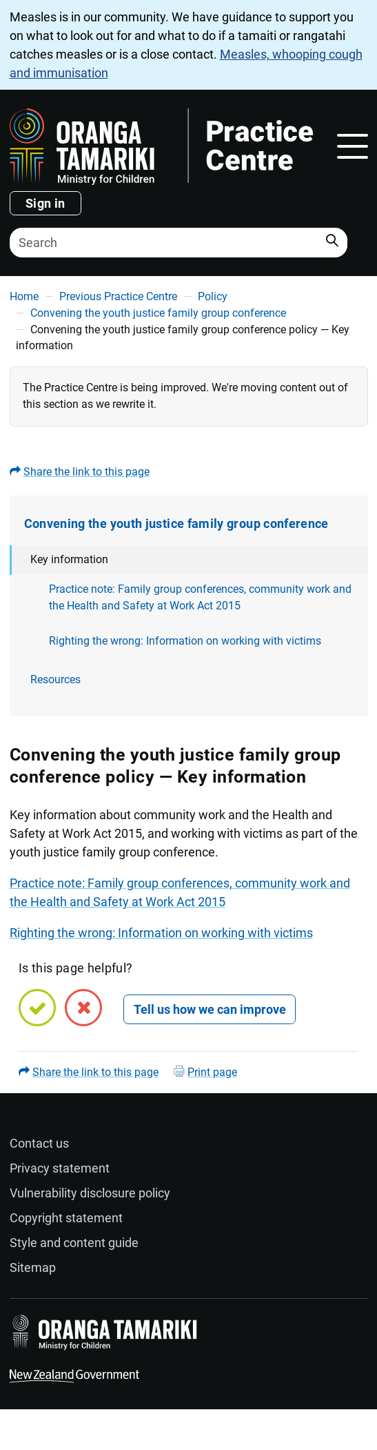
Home (24, 296)
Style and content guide (74, 1242)
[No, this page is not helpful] (83, 1007)
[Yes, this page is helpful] (37, 1007)
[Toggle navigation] (352, 146)
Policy (212, 296)
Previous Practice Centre (118, 296)
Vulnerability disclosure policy (90, 1193)
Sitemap (33, 1267)
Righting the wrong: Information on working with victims (185, 640)
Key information (69, 559)
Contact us (39, 1143)
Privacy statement (60, 1168)
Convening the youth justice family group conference (158, 313)
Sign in (45, 203)
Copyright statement (66, 1218)
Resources (55, 679)
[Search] (178, 242)
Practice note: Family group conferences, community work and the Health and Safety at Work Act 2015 (200, 597)
